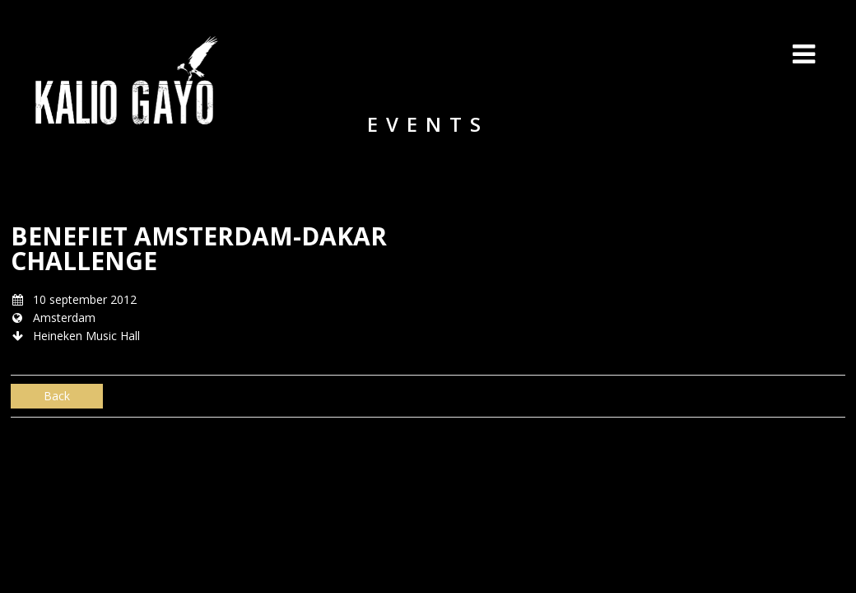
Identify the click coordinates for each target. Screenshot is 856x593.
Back (57, 396)
